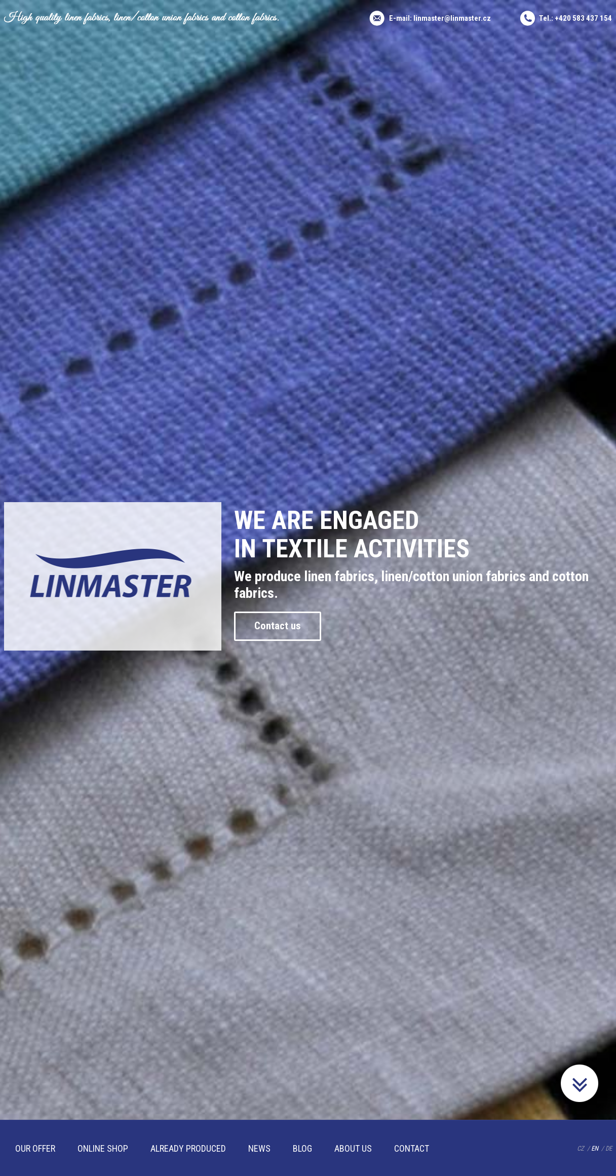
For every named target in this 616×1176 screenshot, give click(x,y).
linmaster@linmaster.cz (452, 18)
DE (608, 1148)
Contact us (288, 626)
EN (594, 1148)
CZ (580, 1148)
